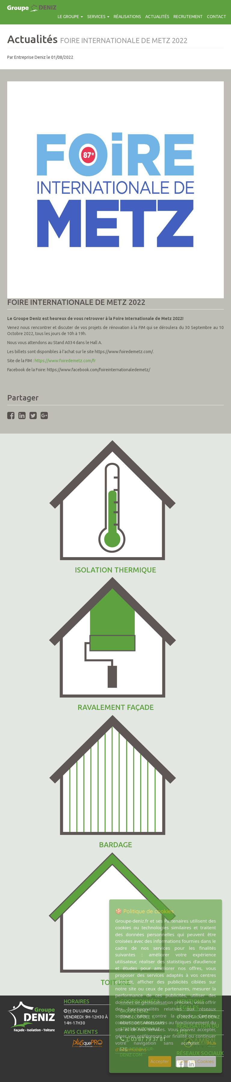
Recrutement (188, 16)
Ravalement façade (116, 707)
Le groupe (70, 16)
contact (216, 16)
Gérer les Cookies (196, 1061)
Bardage (115, 845)
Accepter (159, 1061)
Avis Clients (81, 1032)
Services (98, 16)
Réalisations (127, 16)
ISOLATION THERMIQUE (115, 570)
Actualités (157, 16)
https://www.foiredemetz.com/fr (65, 360)
